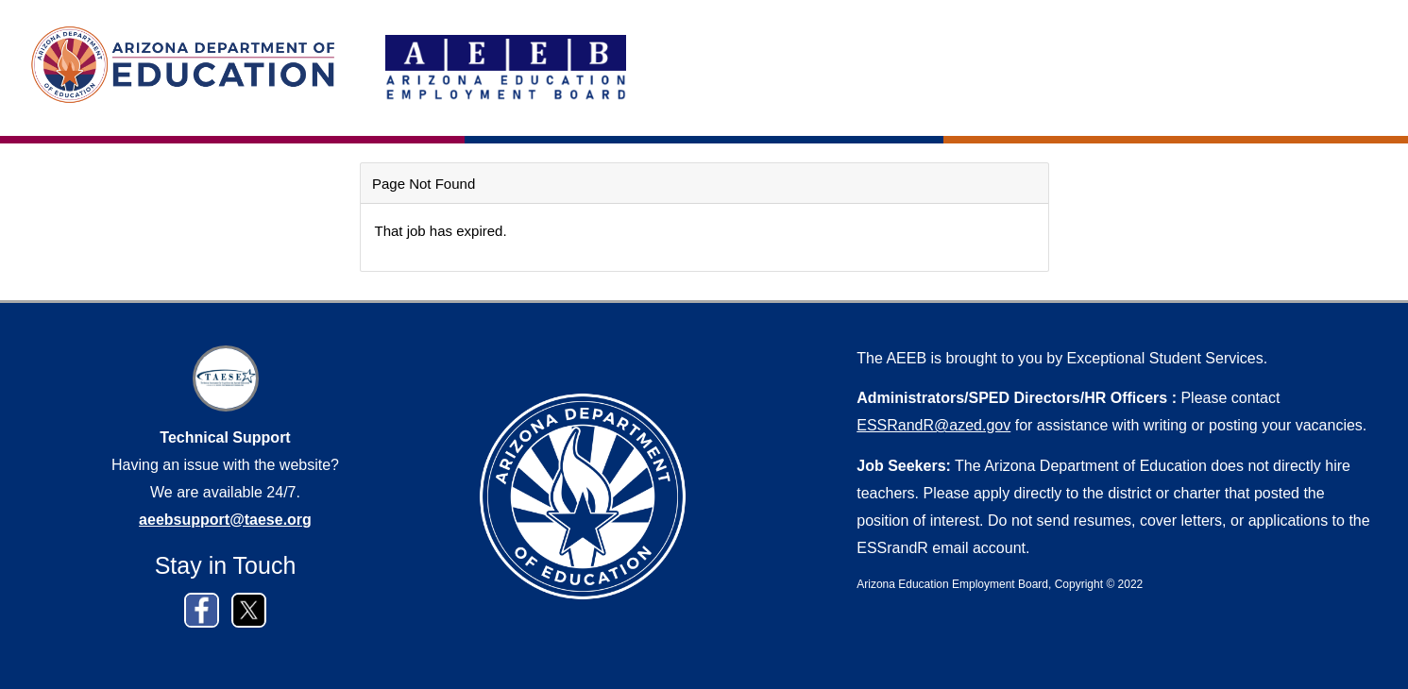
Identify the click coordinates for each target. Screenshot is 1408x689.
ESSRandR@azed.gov (933, 425)
